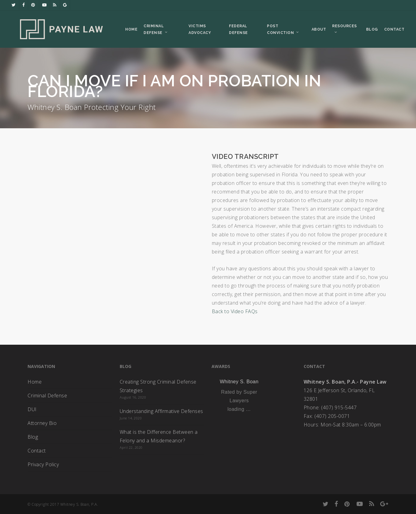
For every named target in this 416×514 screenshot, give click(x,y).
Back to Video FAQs (235, 311)
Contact (37, 450)
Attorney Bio (42, 423)
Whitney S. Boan (239, 381)
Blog (33, 436)
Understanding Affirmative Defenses (161, 411)
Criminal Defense (47, 395)
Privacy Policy (43, 464)
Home (35, 381)
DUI (32, 409)
